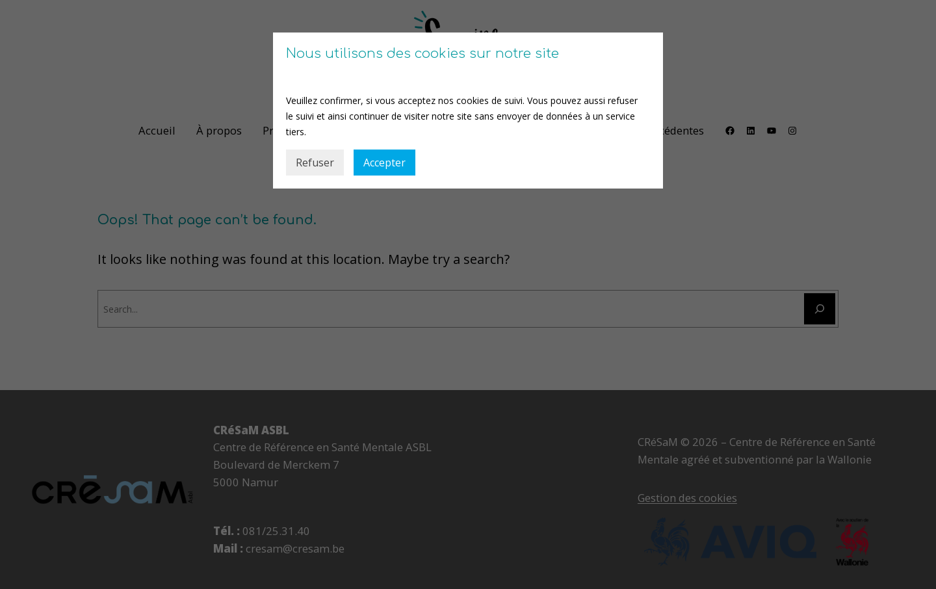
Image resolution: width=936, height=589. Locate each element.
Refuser (315, 162)
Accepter (384, 162)
